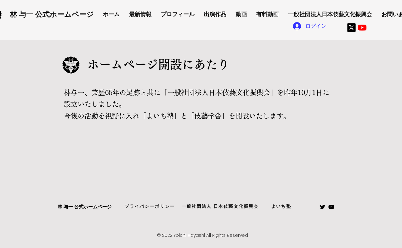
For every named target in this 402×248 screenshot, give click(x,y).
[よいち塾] (281, 206)
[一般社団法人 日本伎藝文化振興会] (220, 206)
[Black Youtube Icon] (331, 206)
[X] (351, 27)
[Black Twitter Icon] (322, 206)
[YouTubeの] (362, 27)
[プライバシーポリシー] (149, 206)
